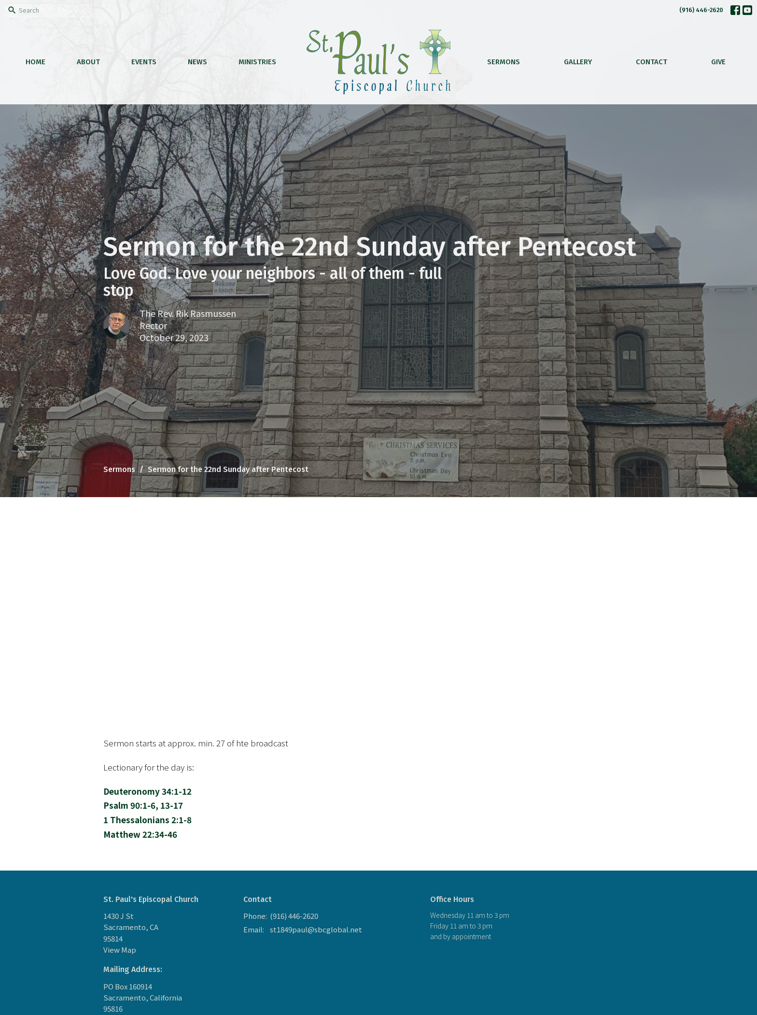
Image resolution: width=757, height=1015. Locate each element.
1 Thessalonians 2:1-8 (147, 820)
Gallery (578, 61)
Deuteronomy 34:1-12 (147, 791)
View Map (119, 949)
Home (35, 61)
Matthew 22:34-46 (140, 834)
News (197, 61)
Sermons (503, 61)
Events (143, 61)
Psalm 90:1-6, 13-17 (143, 805)
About (88, 61)
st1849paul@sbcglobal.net (316, 929)
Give (718, 61)
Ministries (257, 61)
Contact (651, 61)
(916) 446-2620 (701, 10)
